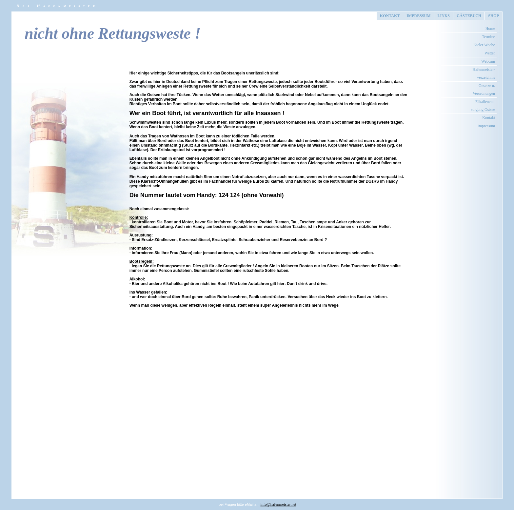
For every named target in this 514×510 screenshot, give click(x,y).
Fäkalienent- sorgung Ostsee (483, 105)
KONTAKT (390, 15)
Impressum (486, 126)
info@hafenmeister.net (278, 504)
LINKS (444, 15)
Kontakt (488, 117)
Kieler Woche (484, 45)
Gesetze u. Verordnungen (484, 89)
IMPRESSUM (418, 15)
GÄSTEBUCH (469, 15)
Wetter (489, 53)
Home (490, 28)
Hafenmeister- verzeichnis (484, 73)
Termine (488, 36)
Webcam (488, 61)
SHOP (493, 15)
